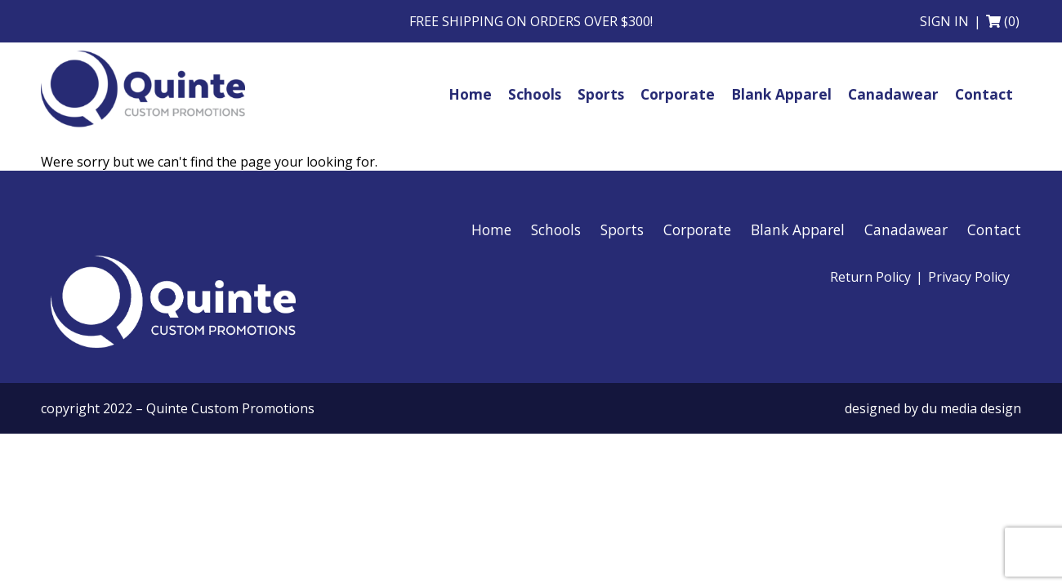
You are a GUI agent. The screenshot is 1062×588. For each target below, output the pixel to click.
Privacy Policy (969, 277)
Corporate (697, 229)
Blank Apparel (798, 229)
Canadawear (906, 229)
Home (491, 229)
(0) (1012, 21)
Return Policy (870, 277)
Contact (994, 229)
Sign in (944, 21)
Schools (556, 229)
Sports (622, 229)
